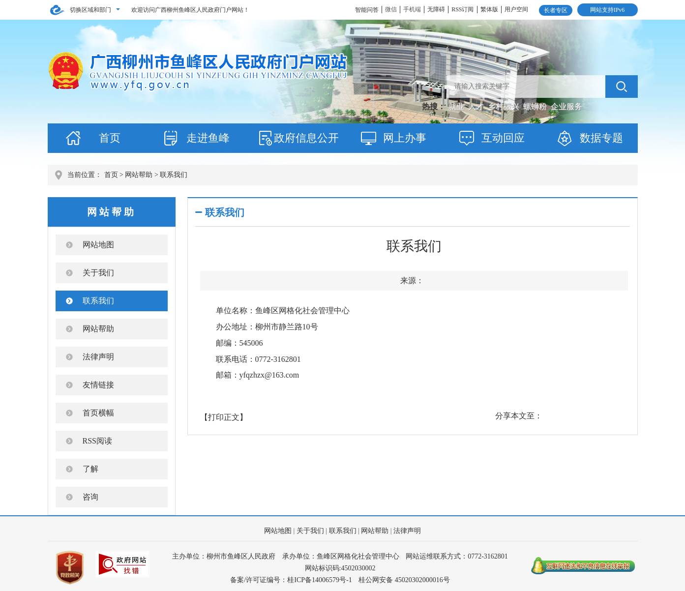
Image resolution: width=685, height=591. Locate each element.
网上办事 (404, 138)
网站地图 (98, 244)
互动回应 (503, 138)
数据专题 (601, 138)
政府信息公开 (306, 138)
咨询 (90, 497)
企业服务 (566, 106)
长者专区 (555, 10)
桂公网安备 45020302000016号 (404, 580)
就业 (457, 106)
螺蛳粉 (536, 106)
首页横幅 (98, 413)
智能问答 (367, 9)
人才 (477, 106)
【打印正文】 (223, 417)
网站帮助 (138, 174)
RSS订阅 (462, 9)
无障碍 (436, 9)
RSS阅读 (97, 441)
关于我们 (98, 272)
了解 (90, 469)
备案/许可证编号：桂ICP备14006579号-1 (291, 580)
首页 (109, 138)
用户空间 (516, 9)
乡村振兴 (504, 106)
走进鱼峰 (208, 138)
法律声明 (98, 357)
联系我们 (98, 300)
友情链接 (98, 385)
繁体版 (489, 9)
